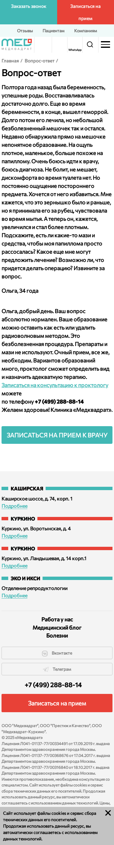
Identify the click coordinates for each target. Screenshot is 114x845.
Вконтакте (57, 653)
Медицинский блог (57, 627)
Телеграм (57, 669)
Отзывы (25, 30)
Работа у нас (57, 619)
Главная (10, 60)
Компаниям (85, 30)
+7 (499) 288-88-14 (53, 684)
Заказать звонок (28, 6)
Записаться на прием (85, 12)
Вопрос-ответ (39, 60)
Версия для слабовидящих (45, 47)
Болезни (57, 635)
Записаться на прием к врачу (57, 435)
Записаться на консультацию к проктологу (55, 385)
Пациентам (53, 30)
